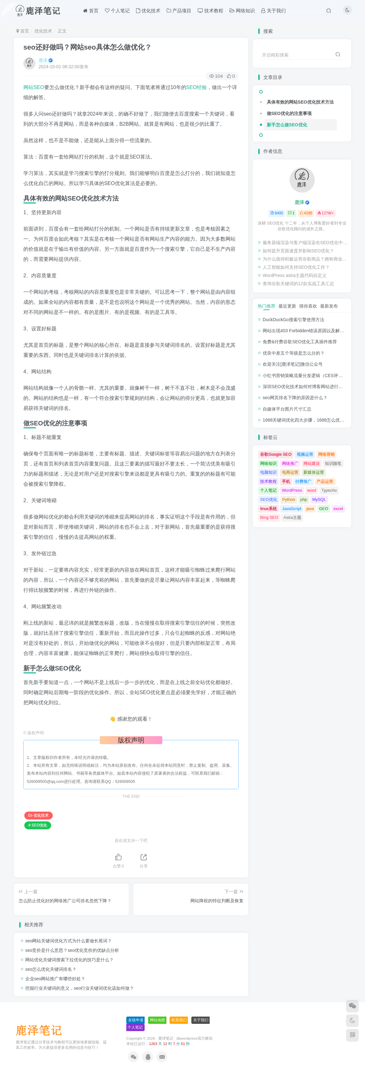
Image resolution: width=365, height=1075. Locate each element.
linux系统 (268, 508)
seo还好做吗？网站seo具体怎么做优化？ (87, 47)
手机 (286, 481)
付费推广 (303, 481)
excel (338, 508)
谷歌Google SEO (275, 454)
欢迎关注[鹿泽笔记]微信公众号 (293, 364)
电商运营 (290, 472)
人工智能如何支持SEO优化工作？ (296, 267)
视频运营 (305, 454)
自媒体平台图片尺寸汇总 (287, 408)
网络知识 (268, 463)
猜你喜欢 (308, 306)
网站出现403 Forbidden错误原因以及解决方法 (308, 330)
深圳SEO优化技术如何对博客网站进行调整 (305, 386)
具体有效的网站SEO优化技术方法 (300, 102)
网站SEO (33, 87)
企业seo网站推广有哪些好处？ (55, 978)
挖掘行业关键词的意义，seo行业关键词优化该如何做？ (79, 988)
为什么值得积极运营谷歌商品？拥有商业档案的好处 (305, 258)
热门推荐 (266, 306)
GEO (323, 508)
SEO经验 (196, 87)
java (310, 508)
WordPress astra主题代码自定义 (294, 275)
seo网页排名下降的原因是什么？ (295, 397)
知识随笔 (333, 463)
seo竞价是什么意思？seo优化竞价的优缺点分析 (72, 950)
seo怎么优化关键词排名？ (51, 969)
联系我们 (179, 1020)
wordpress (188, 1038)
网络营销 (326, 454)
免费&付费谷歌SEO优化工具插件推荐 (300, 341)
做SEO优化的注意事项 (289, 113)
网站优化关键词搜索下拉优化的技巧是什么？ (69, 959)
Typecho (329, 490)
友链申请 (135, 1020)
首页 (22, 30)
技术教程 (268, 481)
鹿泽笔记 (165, 1038)
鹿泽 (43, 60)
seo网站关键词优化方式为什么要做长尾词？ (68, 940)
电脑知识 (268, 472)
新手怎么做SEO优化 (287, 124)
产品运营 (325, 481)
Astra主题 (292, 517)
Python (288, 499)
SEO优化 (268, 499)
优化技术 (43, 30)
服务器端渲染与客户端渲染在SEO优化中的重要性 (305, 242)
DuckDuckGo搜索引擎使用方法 (293, 319)
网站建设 (311, 463)
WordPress (292, 490)
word (311, 490)
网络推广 (290, 463)
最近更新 (287, 306)
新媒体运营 (313, 472)
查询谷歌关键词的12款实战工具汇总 (298, 283)
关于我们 (200, 1020)
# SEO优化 (37, 825)
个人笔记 (268, 490)
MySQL (319, 499)
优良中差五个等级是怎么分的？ (294, 353)
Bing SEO (269, 517)
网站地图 (157, 1020)
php (303, 499)
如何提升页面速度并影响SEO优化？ (298, 250)
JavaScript (291, 508)
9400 (276, 213)
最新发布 (329, 306)
